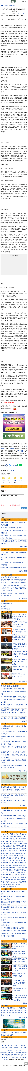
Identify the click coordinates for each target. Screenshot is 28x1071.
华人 (13, 875)
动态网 (21, 1056)
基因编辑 (5, 868)
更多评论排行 (23, 547)
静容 (8, 1013)
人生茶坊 (11, 1033)
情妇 (14, 854)
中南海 (22, 851)
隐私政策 (4, 1048)
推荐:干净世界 (4, 1053)
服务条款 (23, 1046)
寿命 (8, 887)
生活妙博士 (4, 1036)
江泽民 (14, 851)
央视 (10, 875)
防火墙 (11, 868)
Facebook (9, 1051)
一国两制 (13, 856)
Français (11, 1060)
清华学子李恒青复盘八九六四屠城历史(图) (13, 568)
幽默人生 (9, 885)
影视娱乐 (12, 5)
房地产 (21, 861)
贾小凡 (16, 1009)
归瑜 (24, 1009)
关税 (14, 849)
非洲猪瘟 (16, 866)
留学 (22, 875)
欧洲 (21, 1058)
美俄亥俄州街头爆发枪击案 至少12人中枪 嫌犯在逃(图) (19, 662)
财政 (2, 863)
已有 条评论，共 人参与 (9, 496)
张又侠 (23, 837)
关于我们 (16, 1046)
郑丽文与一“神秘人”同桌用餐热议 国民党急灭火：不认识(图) (19, 625)
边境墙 (18, 849)
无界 (25, 1056)
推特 (15, 1051)
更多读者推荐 (23, 572)
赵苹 (2, 1013)
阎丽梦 (18, 847)
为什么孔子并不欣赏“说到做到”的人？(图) (13, 586)
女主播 (6, 875)
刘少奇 (15, 883)
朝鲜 (2, 859)
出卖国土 (5, 839)
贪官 (11, 854)
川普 (17, 835)
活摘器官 (11, 839)
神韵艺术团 (12, 1053)
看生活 (7, 5)
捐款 (10, 1048)
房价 (8, 866)
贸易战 (14, 837)
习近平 (19, 837)
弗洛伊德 (7, 847)
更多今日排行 (23, 772)
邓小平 (8, 883)
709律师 (18, 868)
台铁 (15, 839)
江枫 (19, 1013)
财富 (5, 863)
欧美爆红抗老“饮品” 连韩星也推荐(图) (12, 689)
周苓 (11, 1011)
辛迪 (5, 1016)
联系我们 (16, 1048)
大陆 (20, 866)
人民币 (8, 861)
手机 (19, 885)
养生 (14, 887)
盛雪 (25, 1011)
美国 (24, 849)
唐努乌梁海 (20, 871)
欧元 (11, 861)
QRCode (14, 465)
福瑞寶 (11, 1056)
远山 (5, 1011)
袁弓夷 (8, 844)
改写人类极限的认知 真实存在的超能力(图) (14, 581)
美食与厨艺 (4, 1033)
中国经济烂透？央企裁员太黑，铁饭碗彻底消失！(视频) (19, 955)
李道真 (21, 1009)
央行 (13, 859)
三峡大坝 (20, 839)
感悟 (16, 885)
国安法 (5, 842)
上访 (22, 868)
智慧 (13, 885)
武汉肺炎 (12, 835)
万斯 (21, 849)
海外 (22, 878)
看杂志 (24, 1053)
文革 (11, 887)
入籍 (13, 878)
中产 (8, 863)
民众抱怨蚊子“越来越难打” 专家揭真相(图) (13, 697)
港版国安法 (13, 844)
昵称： (3, 491)
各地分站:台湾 (6, 1058)
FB (25, 856)
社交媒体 (21, 856)
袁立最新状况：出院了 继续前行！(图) (12, 711)
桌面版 (4, 1046)
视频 (3, 942)
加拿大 (6, 859)
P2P (23, 866)
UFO (11, 847)
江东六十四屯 (13, 871)
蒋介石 (23, 880)
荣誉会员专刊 (7, 576)
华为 (17, 854)
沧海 (8, 1016)
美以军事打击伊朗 (6, 604)
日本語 (22, 1060)
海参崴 (12, 863)
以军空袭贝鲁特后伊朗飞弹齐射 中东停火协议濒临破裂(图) (19, 647)
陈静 (14, 1011)
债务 (16, 859)
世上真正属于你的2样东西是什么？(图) (12, 929)
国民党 (25, 844)
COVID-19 (9, 837)
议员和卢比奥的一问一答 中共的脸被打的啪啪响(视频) (19, 984)
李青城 (12, 1013)
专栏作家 (5, 1006)
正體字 (6, 1060)
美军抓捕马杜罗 (6, 610)
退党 (2, 847)
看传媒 (7, 1056)
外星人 (5, 887)
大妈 (5, 866)
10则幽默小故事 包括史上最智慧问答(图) (13, 719)
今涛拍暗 (8, 1009)
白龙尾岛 (5, 873)
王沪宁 (9, 851)
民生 (19, 878)
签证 (7, 878)
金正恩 (22, 847)
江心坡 (11, 873)
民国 (9, 880)
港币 (17, 861)
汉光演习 (19, 844)
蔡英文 (20, 863)
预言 (22, 885)
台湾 (16, 863)
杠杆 (19, 859)
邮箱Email (3, 1040)
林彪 (11, 883)
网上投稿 (23, 1048)
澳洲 (5, 880)
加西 (24, 1058)
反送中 (8, 854)
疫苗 (11, 842)
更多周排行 (23, 806)
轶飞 (2, 1011)
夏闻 (8, 1011)
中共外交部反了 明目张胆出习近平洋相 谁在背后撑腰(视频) (19, 617)
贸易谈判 (4, 851)
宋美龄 (3, 883)
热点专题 (5, 602)
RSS (20, 1051)
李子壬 (23, 1013)
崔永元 (18, 851)
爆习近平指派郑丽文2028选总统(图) (11, 528)
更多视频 (24, 1004)
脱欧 (10, 859)
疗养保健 (16, 1033)
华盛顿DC (17, 1058)
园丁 (22, 1011)
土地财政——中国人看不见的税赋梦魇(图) (13, 583)
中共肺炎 (3, 835)
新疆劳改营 (20, 873)
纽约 (12, 1058)
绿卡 (16, 878)
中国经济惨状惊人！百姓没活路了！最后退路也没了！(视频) (19, 655)
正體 (23, 1)
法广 (17, 856)
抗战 (15, 880)
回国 (10, 878)
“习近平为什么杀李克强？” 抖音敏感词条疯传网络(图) (19, 633)
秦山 (5, 1013)
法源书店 (19, 1053)
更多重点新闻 (23, 682)
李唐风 (18, 1011)
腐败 (20, 854)
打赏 (19, 13)
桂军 (12, 880)
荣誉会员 (11, 448)
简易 (12, 1009)
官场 (4, 856)
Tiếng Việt (17, 1060)
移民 (16, 875)
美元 (22, 859)
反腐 (23, 854)
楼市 (25, 861)
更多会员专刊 (23, 599)
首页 (2, 5)
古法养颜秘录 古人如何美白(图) (10, 578)
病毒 (4, 837)
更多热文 (24, 830)
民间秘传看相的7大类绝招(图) (10, 687)
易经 (4, 885)
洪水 (14, 842)
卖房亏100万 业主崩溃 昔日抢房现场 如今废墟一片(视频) (19, 947)
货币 (4, 861)
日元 (14, 861)
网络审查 (5, 871)
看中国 (8, 856)
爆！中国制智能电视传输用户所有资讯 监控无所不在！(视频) (19, 998)
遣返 (4, 878)
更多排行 (24, 940)
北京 (23, 863)
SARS (14, 873)
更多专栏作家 (23, 1018)
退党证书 (16, 1056)
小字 (26, 13)
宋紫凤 (3, 1009)
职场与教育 (23, 1033)
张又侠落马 (4, 607)
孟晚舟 (11, 849)
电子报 (10, 1046)
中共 (14, 847)
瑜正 (16, 1013)
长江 (8, 842)
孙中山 (19, 880)
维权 (14, 868)
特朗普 (21, 835)
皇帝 (21, 883)
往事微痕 (19, 842)
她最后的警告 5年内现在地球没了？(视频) (13, 753)
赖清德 (6, 849)
